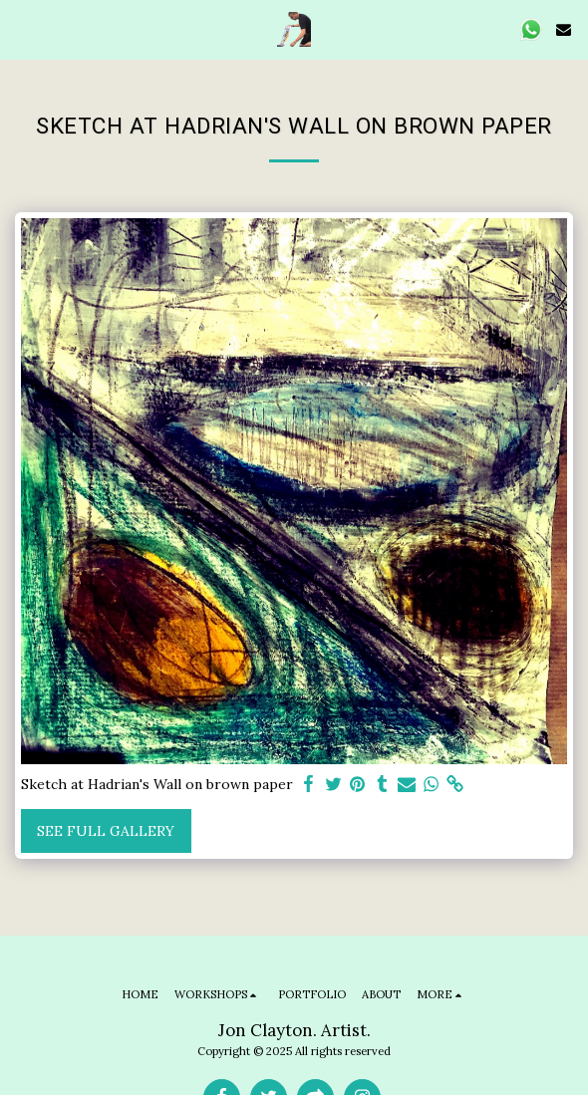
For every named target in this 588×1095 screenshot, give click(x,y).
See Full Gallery (105, 831)
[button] (22, 28)
